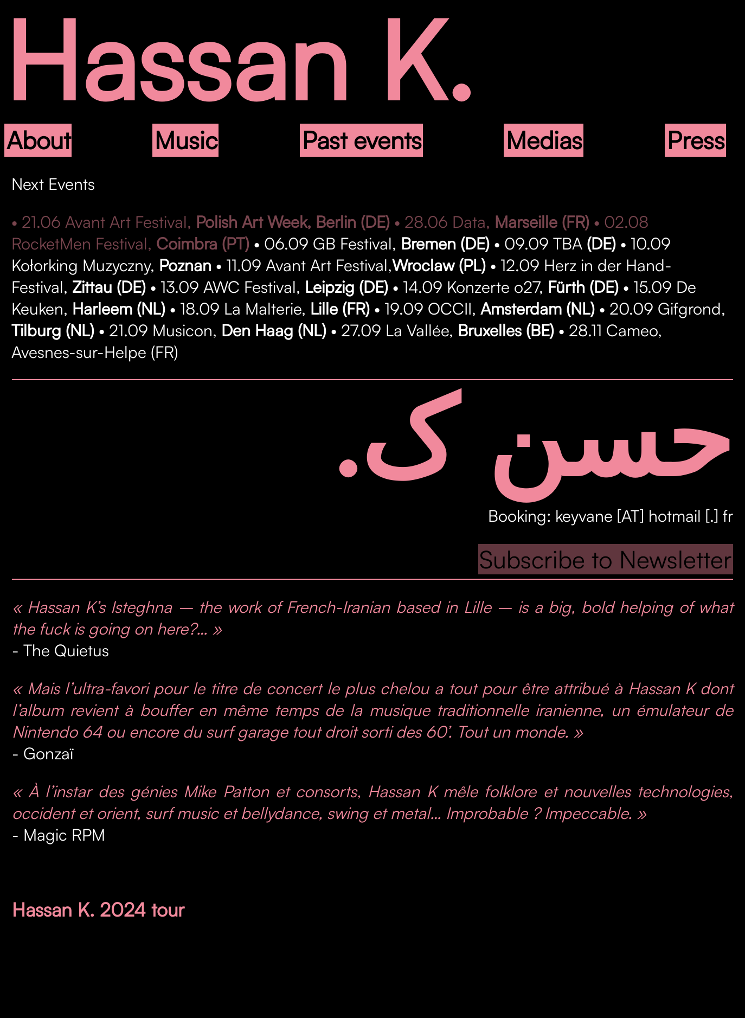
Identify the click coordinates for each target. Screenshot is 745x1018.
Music (186, 140)
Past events (362, 140)
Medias (544, 140)
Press (696, 140)
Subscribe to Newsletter (605, 559)
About (38, 140)
